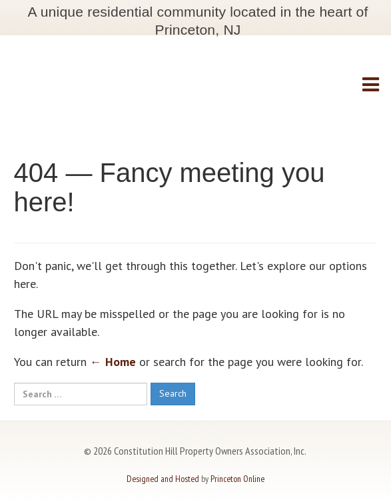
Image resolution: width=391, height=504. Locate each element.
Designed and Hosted (163, 479)
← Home (113, 361)
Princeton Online (237, 479)
